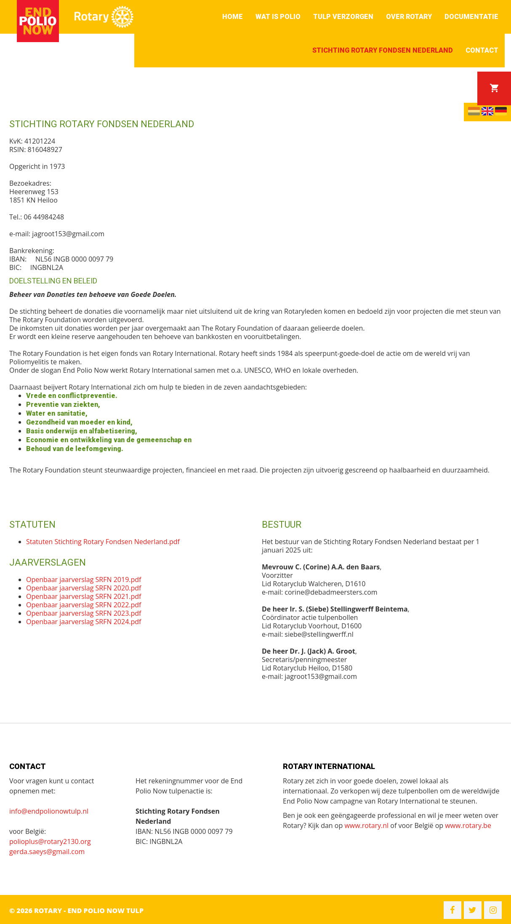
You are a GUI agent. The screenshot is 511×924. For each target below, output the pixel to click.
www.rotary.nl (366, 825)
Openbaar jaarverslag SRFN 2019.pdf (83, 579)
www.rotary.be (468, 825)
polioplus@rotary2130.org (50, 841)
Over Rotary (409, 17)
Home (232, 17)
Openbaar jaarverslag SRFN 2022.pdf (83, 604)
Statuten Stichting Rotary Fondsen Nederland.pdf (103, 541)
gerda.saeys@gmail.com (47, 851)
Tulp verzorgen (343, 17)
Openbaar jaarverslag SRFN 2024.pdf (83, 621)
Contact (482, 50)
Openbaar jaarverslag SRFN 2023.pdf (83, 613)
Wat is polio (278, 17)
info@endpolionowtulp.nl (48, 811)
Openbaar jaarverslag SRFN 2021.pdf (83, 596)
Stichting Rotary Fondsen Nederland (382, 50)
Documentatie (471, 17)
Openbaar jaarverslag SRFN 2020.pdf (83, 588)
